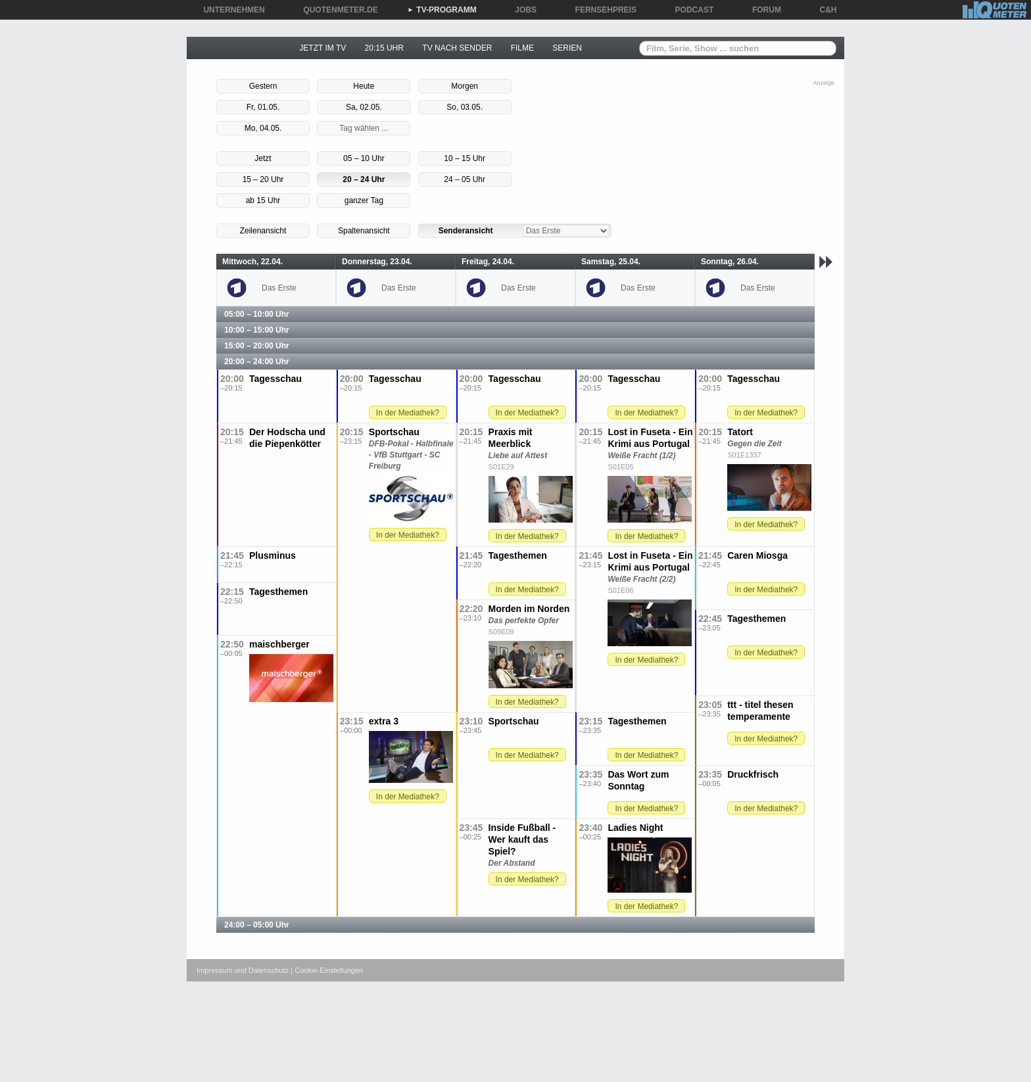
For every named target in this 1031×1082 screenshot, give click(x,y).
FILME (522, 48)
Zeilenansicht (263, 230)
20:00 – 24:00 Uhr (256, 361)
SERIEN (567, 48)
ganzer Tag (364, 200)
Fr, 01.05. (263, 107)
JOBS (521, 9)
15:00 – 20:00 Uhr (256, 345)
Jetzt (262, 158)
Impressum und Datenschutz (243, 970)
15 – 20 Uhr (263, 179)
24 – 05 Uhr (464, 179)
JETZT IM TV (322, 48)
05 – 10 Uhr (364, 158)
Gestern (263, 86)
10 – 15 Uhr (464, 158)
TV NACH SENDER (457, 48)
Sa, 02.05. (364, 107)
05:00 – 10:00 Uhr (256, 314)
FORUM (762, 9)
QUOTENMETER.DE (335, 9)
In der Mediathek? (407, 412)
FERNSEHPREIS (601, 9)
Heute (363, 86)
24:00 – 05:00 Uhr (256, 924)
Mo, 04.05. (263, 128)
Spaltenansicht (364, 230)
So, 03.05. (464, 107)
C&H (824, 9)
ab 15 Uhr (263, 200)
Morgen (464, 86)
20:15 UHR (384, 48)
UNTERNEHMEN (229, 9)
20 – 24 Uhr (364, 179)
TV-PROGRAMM (441, 9)
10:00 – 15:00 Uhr (256, 330)
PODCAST (690, 9)
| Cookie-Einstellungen (327, 970)
